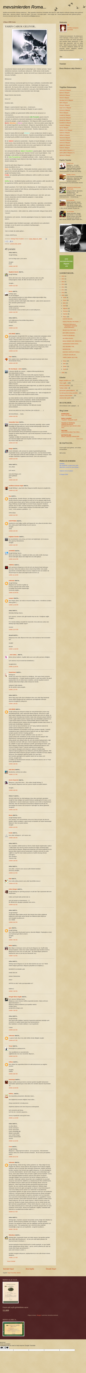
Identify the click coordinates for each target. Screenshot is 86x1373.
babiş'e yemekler (66, 418)
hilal (10, 878)
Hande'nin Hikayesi (65, 120)
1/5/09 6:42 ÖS (13, 904)
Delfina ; (11, 1093)
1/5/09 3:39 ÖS (13, 790)
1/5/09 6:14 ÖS (13, 873)
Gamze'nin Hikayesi (65, 117)
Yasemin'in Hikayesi (65, 140)
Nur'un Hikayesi (64, 127)
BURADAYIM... (67, 349)
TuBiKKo (11, 565)
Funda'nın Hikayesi (65, 115)
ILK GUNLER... (71, 200)
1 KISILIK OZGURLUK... (70, 354)
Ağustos (65, 308)
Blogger (39, 1315)
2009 (63, 295)
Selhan (11, 1062)
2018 (63, 276)
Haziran (65, 314)
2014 (63, 281)
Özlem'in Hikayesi (65, 147)
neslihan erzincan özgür (16, 485)
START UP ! (70, 163)
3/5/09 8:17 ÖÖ (13, 1211)
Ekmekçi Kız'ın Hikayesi (66, 100)
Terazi (10, 1046)
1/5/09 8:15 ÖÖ (13, 458)
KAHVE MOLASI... (68, 319)
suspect (11, 598)
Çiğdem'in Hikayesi (65, 145)
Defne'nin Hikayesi (65, 95)
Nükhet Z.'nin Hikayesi (66, 130)
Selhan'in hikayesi (65, 135)
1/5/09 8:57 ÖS (13, 1040)
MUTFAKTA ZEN (66, 435)
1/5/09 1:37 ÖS (13, 689)
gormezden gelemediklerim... (68, 390)
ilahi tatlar (64, 430)
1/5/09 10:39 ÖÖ (13, 592)
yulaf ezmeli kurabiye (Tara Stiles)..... (71, 432)
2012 (63, 287)
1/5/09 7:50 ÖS (13, 1010)
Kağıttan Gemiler (14, 536)
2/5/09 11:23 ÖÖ (13, 1118)
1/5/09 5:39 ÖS (13, 860)
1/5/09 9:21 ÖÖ (13, 490)
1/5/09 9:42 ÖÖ (13, 515)
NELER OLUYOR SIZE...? (70, 330)
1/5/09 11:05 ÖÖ (13, 605)
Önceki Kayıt (51, 1269)
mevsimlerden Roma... (24, 7)
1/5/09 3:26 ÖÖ (13, 312)
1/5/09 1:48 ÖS (13, 703)
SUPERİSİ (12, 550)
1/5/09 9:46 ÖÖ (13, 545)
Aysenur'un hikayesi (65, 90)
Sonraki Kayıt (8, 1269)
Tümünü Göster (79, 438)
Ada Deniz (12, 769)
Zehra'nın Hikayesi (65, 142)
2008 (63, 372)
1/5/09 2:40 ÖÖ (13, 266)
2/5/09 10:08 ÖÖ (13, 1088)
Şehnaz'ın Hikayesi (65, 155)
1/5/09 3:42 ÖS (13, 809)
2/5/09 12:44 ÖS (13, 1141)
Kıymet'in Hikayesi (65, 125)
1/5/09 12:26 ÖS (13, 666)
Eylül (64, 305)
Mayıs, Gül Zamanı (66, 415)
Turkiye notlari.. (64, 388)
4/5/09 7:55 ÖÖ (13, 1229)
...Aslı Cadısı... (13, 654)
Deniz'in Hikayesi (64, 97)
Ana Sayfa (30, 1269)
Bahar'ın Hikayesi (64, 92)
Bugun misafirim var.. (65, 380)
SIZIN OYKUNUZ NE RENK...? (71, 321)
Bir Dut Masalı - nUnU (15, 369)
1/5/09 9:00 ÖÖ (13, 480)
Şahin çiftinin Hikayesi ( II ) (67, 152)
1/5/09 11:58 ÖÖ (13, 649)
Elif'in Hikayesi (64, 102)
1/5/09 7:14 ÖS (13, 955)
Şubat (65, 366)
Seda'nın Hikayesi (65, 132)
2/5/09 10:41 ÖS (13, 1156)
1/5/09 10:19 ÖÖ (13, 575)
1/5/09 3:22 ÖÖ (13, 285)
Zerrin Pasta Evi (13, 780)
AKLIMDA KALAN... (68, 338)
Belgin (11, 448)
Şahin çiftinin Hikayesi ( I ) (67, 150)
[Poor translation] (6, 1347)
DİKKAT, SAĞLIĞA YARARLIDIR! (70, 436)
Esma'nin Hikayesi (65, 110)
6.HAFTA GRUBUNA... (69, 335)
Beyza (11, 815)
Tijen (10, 356)
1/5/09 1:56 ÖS (13, 764)
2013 (63, 284)
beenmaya (12, 1079)
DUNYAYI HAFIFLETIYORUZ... (72, 352)
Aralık (65, 297)
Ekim (64, 303)
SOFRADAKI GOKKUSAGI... (71, 343)
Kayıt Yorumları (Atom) (14, 1272)
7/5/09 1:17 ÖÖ (13, 1257)
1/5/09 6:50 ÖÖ (13, 416)
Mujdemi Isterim (14, 272)
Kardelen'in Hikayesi (65, 122)
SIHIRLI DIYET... (71, 174)
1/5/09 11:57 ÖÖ (13, 629)
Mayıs (65, 316)
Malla (10, 945)
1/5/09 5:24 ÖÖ (13, 328)
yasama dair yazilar (15, 244)
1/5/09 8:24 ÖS (13, 1030)
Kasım (65, 300)
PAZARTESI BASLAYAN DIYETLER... (74, 188)
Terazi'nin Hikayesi (65, 137)
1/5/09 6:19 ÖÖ (13, 351)
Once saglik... (63, 383)
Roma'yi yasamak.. (65, 385)
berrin (10, 291)
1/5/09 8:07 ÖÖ (13, 443)
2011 (63, 290)
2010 (63, 292)
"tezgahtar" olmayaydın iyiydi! (69, 420)
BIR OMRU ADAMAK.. (69, 333)
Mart (64, 363)
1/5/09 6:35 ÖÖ (13, 363)
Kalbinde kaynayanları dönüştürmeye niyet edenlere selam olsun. (71, 426)
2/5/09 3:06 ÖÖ (13, 1074)
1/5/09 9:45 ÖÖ (13, 531)
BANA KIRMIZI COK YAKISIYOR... (73, 341)
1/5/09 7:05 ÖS (13, 940)
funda (10, 833)
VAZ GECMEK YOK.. (69, 346)
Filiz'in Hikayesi (64, 112)
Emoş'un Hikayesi (65, 105)
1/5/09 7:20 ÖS (13, 991)
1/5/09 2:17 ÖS (13, 774)
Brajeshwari (12, 672)
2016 (63, 279)
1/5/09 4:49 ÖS (13, 837)
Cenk (10, 1146)
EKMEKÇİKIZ (65, 413)
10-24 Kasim (70, 211)
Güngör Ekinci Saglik (15, 996)
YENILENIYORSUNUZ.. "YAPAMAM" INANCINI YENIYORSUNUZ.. (70, 326)
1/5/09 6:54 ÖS (13, 922)
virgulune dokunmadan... (66, 395)
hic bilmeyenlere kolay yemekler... (69, 393)
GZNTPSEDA (13, 521)
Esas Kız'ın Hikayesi (65, 107)
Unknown (12, 580)
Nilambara (12, 1235)
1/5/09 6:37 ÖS (13, 883)
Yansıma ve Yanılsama (68, 423)
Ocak (64, 369)
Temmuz (65, 311)
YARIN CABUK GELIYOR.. (70, 357)
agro (10, 928)
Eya (10, 496)
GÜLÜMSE (12, 333)
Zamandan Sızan (14, 422)
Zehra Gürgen (13, 889)
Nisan (65, 361)
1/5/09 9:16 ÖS (13, 1056)
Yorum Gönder (11, 1261)
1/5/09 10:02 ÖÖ (13, 559)
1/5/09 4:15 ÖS (13, 827)
